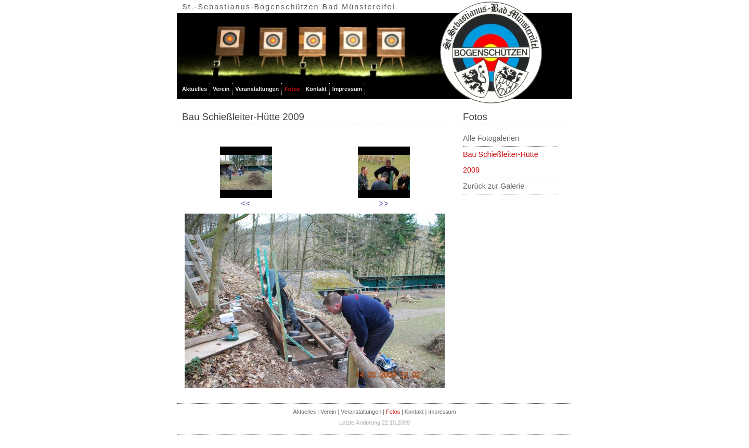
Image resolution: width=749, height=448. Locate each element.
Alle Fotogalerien (491, 138)
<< (246, 203)
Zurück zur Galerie (493, 186)
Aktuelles (194, 89)
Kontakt (316, 89)
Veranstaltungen (257, 89)
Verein (221, 89)
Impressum (347, 89)
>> (384, 203)
